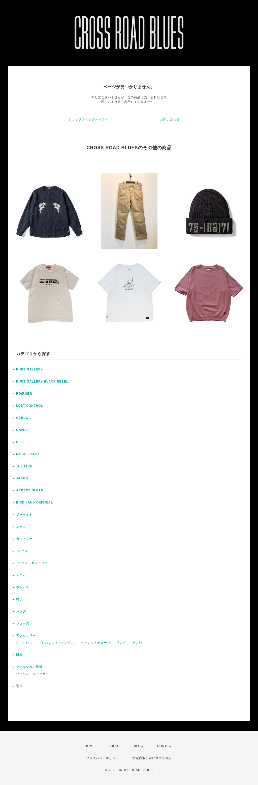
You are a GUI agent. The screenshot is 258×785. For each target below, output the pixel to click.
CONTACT (165, 746)
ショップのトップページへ (88, 119)
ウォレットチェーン (95, 642)
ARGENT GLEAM (30, 490)
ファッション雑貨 (29, 667)
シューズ (22, 623)
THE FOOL (25, 466)
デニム (21, 575)
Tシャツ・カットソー (32, 563)
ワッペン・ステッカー (32, 674)
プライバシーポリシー (102, 758)
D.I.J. (20, 442)
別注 (19, 686)
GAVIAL (22, 430)
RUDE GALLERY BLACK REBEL (42, 381)
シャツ (21, 526)
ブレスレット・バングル (57, 642)
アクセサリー (26, 635)
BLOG (138, 746)
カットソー (24, 539)
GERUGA (23, 418)
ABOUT (114, 746)
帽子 (19, 599)
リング (121, 642)
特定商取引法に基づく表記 (152, 758)
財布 (19, 654)
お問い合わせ (170, 119)
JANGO (22, 478)
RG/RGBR (24, 393)
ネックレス (24, 642)
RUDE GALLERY (29, 369)
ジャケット (24, 514)
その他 (137, 642)
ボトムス (22, 587)
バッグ (21, 611)
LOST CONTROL (29, 405)
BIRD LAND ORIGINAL (34, 502)
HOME (90, 746)
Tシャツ (22, 551)
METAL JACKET (29, 454)
